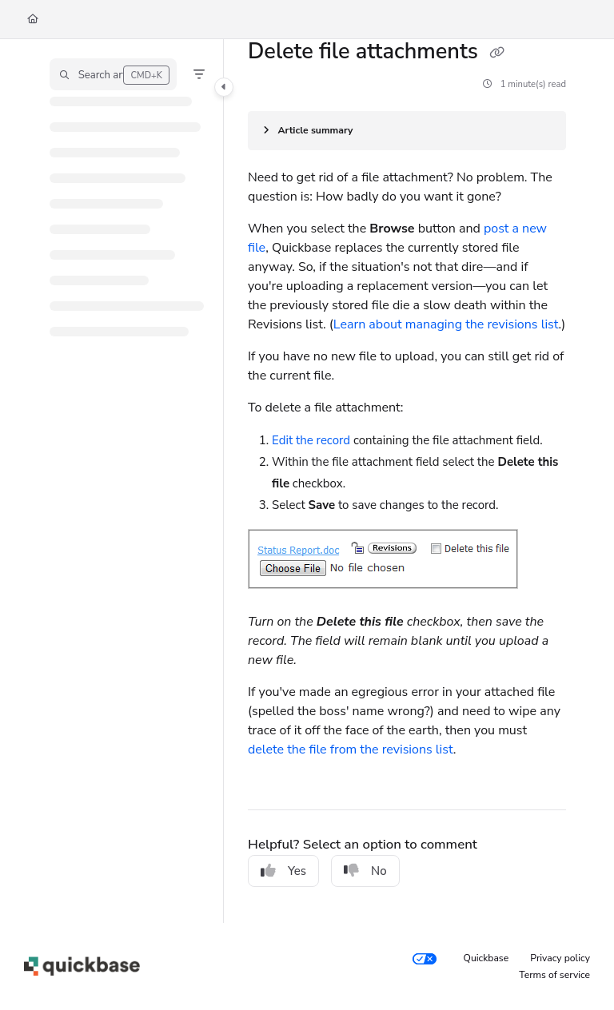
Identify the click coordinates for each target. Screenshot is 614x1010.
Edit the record (312, 440)
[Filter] (199, 74)
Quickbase (486, 958)
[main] (407, 481)
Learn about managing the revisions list (446, 324)
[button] (113, 74)
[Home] (32, 19)
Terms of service (554, 974)
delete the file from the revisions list (350, 749)
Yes (283, 871)
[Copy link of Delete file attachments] (496, 53)
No (365, 871)
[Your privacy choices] (424, 959)
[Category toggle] (223, 87)
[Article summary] (407, 130)
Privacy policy (560, 958)
